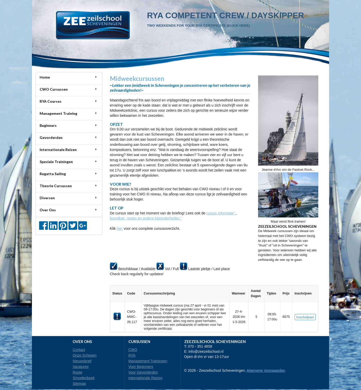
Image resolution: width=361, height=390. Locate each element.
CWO (132, 350)
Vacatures (81, 367)
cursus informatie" (221, 213)
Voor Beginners (140, 367)
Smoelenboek (84, 378)
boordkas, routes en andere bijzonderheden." (146, 218)
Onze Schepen (84, 355)
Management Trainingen (147, 361)
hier (119, 228)
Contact (79, 350)
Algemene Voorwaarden (266, 370)
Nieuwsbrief (82, 361)
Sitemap (79, 384)
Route (77, 372)
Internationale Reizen (145, 378)
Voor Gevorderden (143, 372)
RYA (132, 355)
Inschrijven (305, 317)
